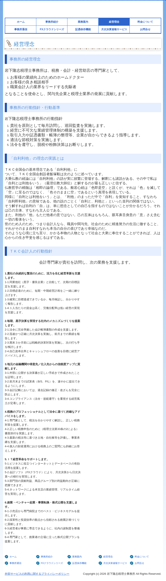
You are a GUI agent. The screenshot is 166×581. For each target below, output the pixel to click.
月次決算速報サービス (114, 29)
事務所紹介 (51, 21)
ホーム (21, 21)
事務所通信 (20, 29)
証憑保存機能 (83, 29)
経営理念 (114, 21)
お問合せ (145, 29)
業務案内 (83, 21)
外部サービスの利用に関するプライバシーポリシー (37, 573)
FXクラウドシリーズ (52, 29)
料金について (145, 21)
